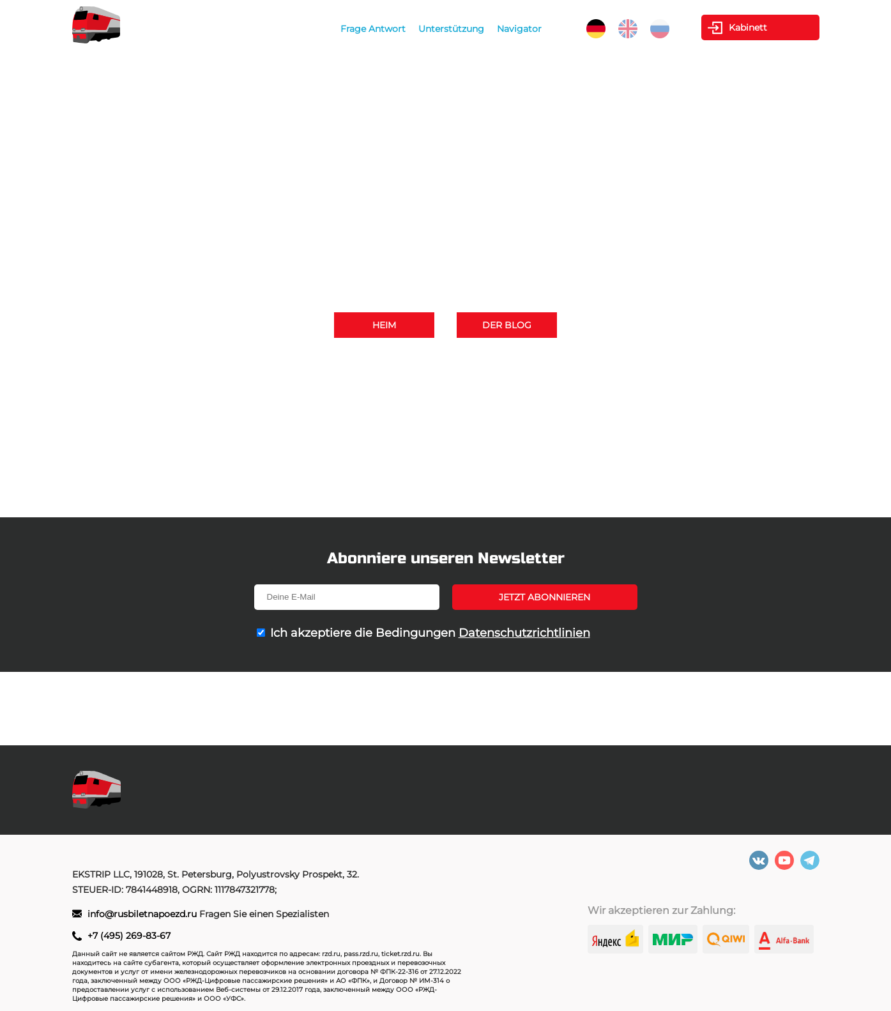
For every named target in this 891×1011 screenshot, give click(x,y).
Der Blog (506, 325)
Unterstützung (451, 28)
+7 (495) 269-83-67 (580, 363)
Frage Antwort (373, 28)
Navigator (519, 28)
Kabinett (748, 27)
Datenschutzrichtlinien (524, 633)
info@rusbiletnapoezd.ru (490, 381)
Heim (384, 325)
